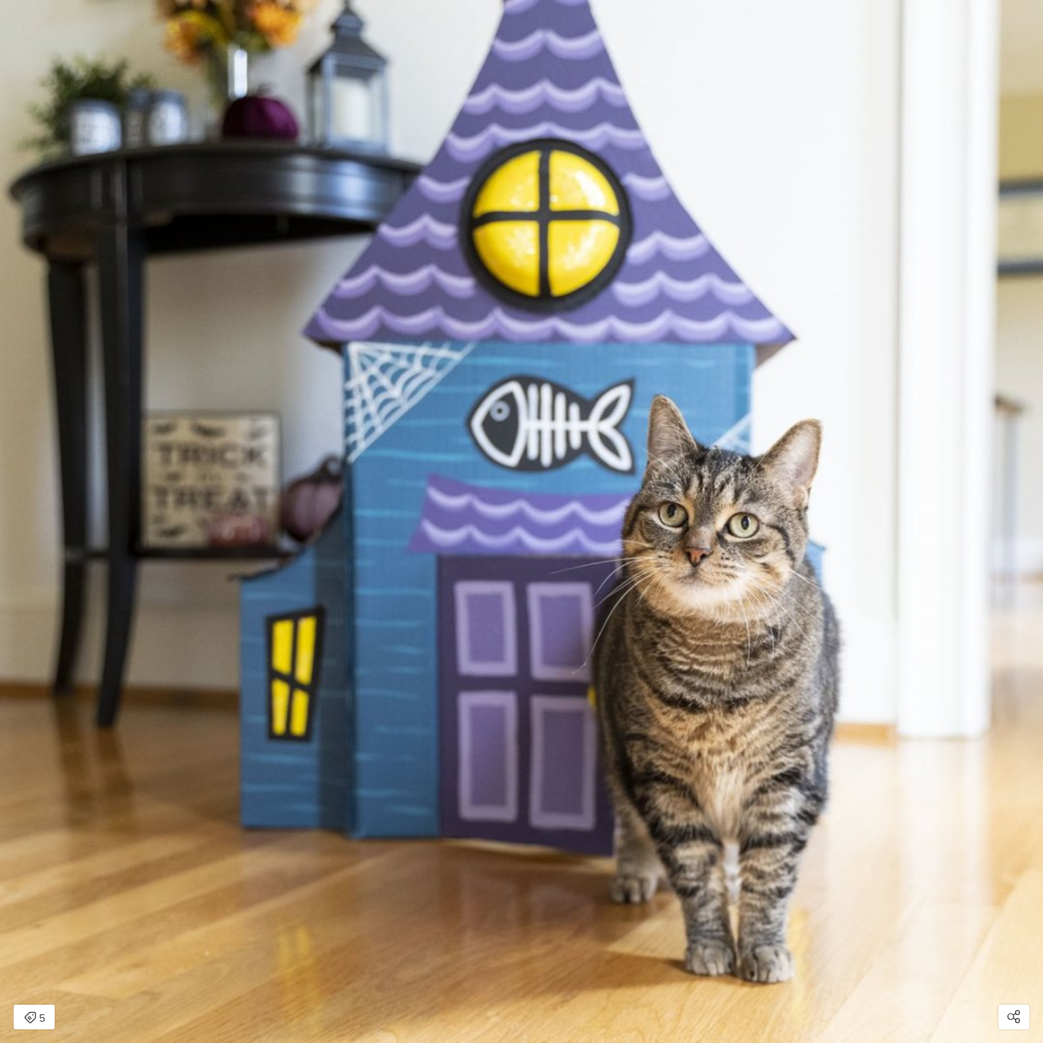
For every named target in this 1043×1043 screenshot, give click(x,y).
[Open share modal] (1014, 1017)
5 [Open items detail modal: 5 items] (34, 1018)
